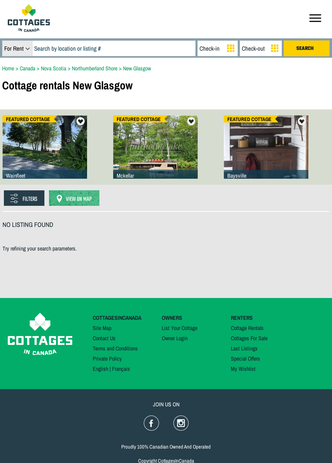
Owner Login (174, 338)
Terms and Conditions (115, 348)
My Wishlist (243, 369)
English (100, 369)
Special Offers (245, 358)
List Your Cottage (179, 328)
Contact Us (104, 338)
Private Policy (107, 358)
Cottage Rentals (247, 328)
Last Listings (244, 348)
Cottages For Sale (249, 338)
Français (121, 369)
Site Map (102, 328)
